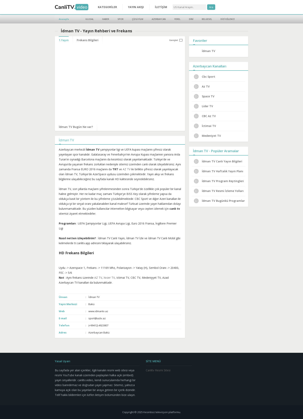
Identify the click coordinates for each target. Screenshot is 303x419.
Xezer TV (109, 277)
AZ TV (126, 169)
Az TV (202, 86)
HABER (105, 19)
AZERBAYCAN (159, 19)
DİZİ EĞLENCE (228, 19)
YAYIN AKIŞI (136, 7)
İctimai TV (205, 126)
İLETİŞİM (161, 7)
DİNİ (191, 19)
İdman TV (208, 51)
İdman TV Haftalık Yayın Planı (218, 171)
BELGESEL (207, 19)
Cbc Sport (204, 76)
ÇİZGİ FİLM (137, 19)
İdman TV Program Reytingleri (219, 181)
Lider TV (203, 106)
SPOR (120, 19)
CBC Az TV (205, 116)
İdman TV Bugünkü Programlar (219, 200)
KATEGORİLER (107, 7)
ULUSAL (89, 19)
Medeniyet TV (207, 135)
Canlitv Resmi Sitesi (158, 370)
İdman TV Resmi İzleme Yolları (219, 191)
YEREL (177, 19)
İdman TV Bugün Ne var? (76, 127)
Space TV (204, 96)
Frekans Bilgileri (87, 40)
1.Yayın (64, 40)
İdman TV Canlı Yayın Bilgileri (218, 161)
